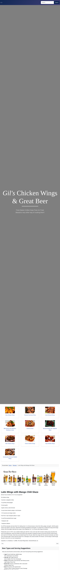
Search (56, 2)
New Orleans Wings (10, 443)
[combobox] (47, 2)
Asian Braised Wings (50, 415)
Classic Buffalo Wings (30, 443)
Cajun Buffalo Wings (50, 443)
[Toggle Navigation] (1, 2)
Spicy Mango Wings (10, 415)
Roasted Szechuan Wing (30, 415)
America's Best (30, 428)
